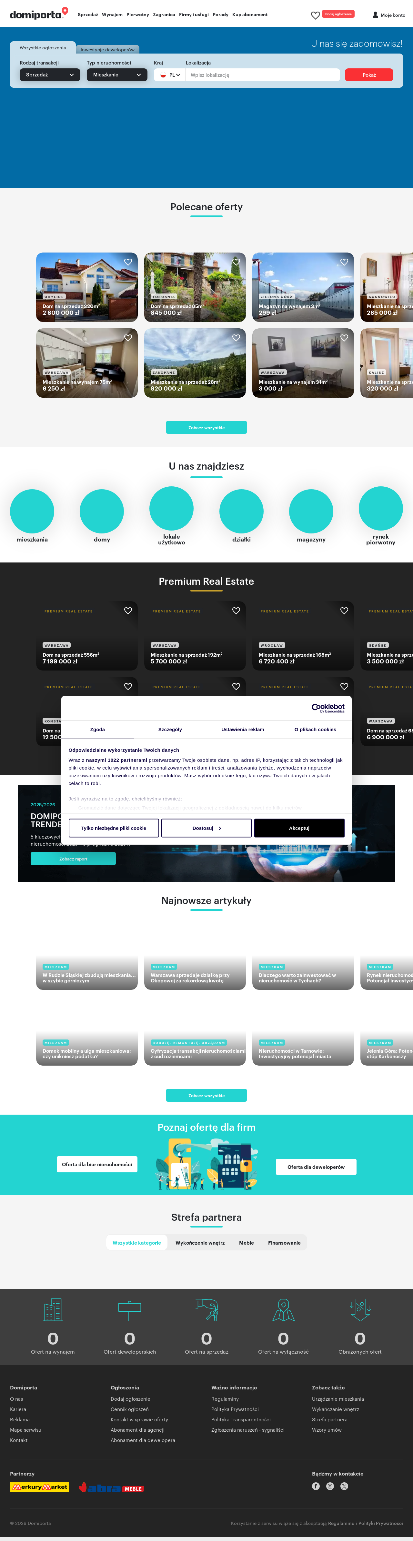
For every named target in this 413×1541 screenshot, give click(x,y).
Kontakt (19, 1449)
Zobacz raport (63, 863)
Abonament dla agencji (138, 1438)
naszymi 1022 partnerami (116, 760)
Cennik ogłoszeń (130, 1418)
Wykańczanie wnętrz (335, 1418)
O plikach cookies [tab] (315, 729)
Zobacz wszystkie (206, 432)
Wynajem (112, 15)
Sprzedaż (88, 15)
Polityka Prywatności (235, 1418)
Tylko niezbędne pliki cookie (113, 828)
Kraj (158, 64)
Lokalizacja (198, 64)
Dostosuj (207, 828)
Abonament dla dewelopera (143, 1449)
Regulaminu (341, 1527)
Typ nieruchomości (109, 64)
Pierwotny (137, 15)
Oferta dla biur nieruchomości (97, 1171)
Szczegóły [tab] (170, 729)
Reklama (20, 1428)
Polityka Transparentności (241, 1428)
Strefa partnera (206, 1224)
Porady (220, 15)
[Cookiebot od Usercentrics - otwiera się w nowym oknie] (316, 708)
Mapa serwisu (25, 1438)
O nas (16, 1407)
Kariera (18, 1418)
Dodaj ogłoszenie (331, 14)
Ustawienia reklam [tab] (242, 729)
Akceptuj (299, 828)
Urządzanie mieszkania (338, 1407)
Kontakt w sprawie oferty (139, 1428)
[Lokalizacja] (263, 77)
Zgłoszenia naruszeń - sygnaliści (248, 1438)
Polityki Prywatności (380, 1527)
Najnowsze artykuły (206, 904)
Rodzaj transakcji (39, 64)
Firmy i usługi (194, 15)
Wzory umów (327, 1438)
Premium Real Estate (206, 585)
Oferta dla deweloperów (316, 1171)
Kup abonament (249, 15)
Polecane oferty (206, 208)
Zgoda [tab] (97, 729)
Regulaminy (225, 1407)
